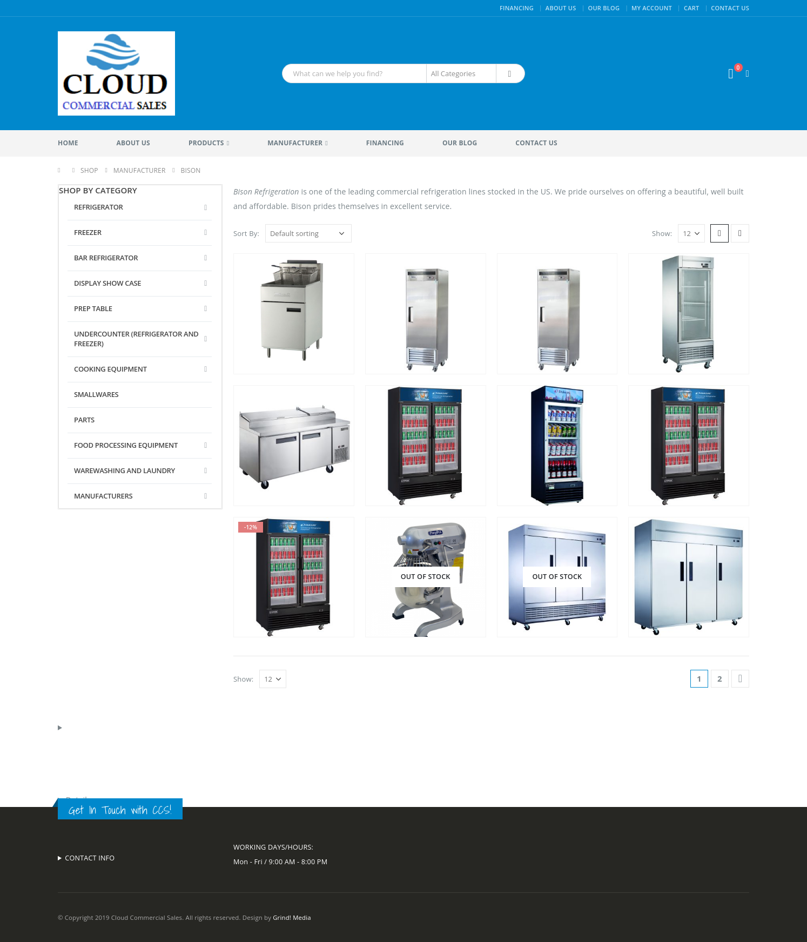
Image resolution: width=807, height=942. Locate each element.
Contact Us (730, 8)
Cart (692, 8)
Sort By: (246, 233)
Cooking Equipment (110, 369)
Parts (84, 420)
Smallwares (96, 394)
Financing (517, 8)
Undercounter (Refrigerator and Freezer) (136, 338)
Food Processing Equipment (126, 445)
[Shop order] (308, 233)
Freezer (88, 232)
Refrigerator (98, 207)
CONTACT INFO (90, 858)
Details (78, 800)
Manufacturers (103, 496)
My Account (651, 8)
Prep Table (93, 308)
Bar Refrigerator (106, 258)
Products (206, 142)
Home (68, 142)
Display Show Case (107, 283)
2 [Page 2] (719, 678)
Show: (662, 233)
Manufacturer (294, 142)
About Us (561, 8)
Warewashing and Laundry (124, 470)
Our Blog (604, 8)
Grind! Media (292, 917)
